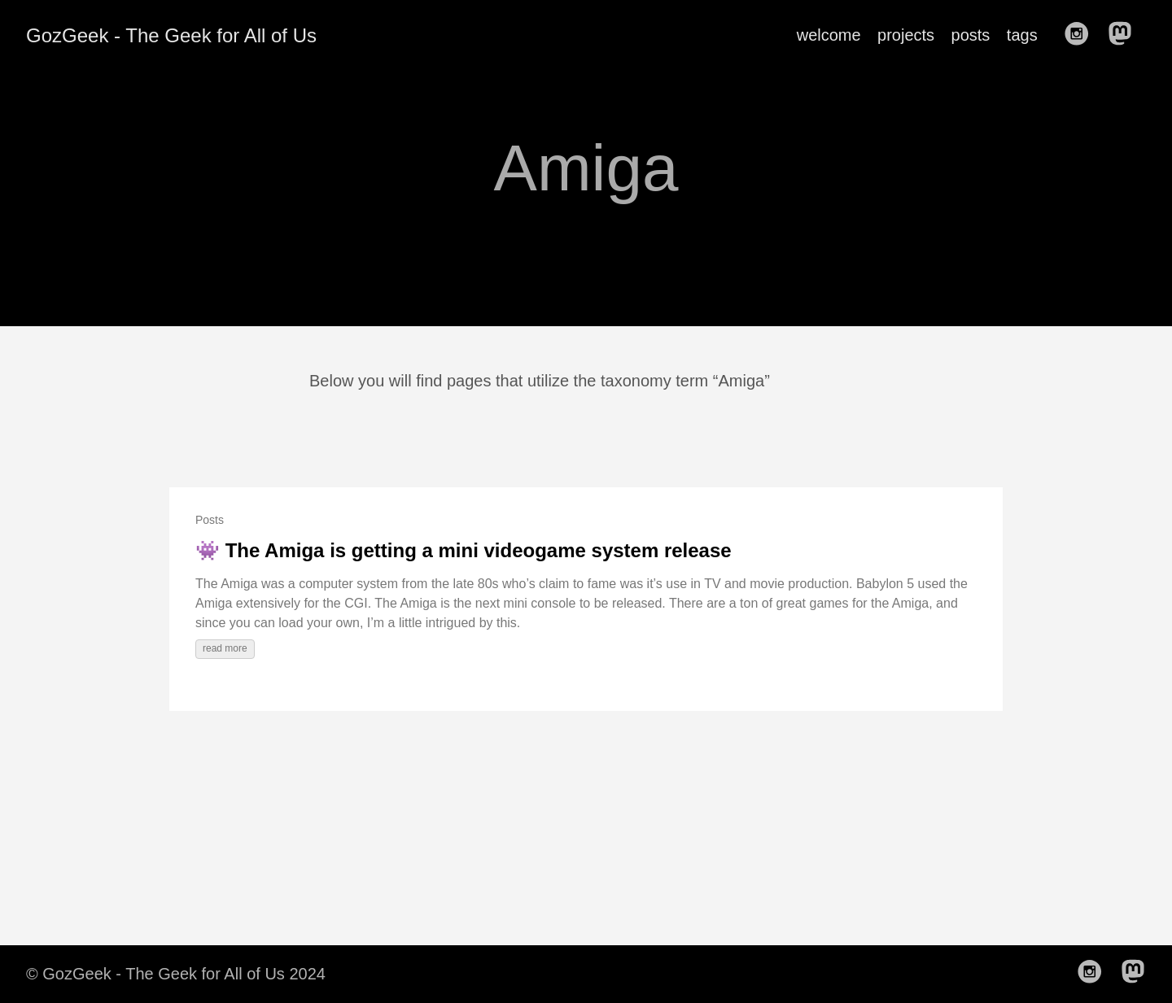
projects (905, 35)
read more (225, 648)
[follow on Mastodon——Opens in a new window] (1125, 35)
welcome (829, 35)
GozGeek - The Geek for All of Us (171, 35)
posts (971, 35)
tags (1022, 35)
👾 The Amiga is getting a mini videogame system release (463, 550)
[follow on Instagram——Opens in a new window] (1082, 35)
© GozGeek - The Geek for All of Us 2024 (176, 974)
